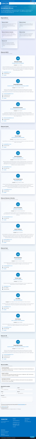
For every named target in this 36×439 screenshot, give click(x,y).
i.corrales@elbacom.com (8, 189)
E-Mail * (25, 388)
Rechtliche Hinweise (4, 432)
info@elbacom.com (16, 422)
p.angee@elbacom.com (7, 144)
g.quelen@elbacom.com (7, 166)
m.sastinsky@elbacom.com (8, 265)
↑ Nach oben (32, 437)
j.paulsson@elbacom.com (8, 239)
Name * (8, 388)
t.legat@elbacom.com (7, 286)
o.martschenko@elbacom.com (8, 93)
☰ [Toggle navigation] (34, 3)
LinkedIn (5, 75)
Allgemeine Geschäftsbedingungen (5, 435)
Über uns (26, 420)
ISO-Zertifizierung (28, 421)
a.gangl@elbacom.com (7, 72)
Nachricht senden (4, 406)
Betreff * (25, 392)
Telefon (8, 392)
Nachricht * (17, 398)
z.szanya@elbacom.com (7, 327)
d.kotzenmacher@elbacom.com (9, 117)
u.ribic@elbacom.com (7, 306)
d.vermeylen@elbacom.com (8, 216)
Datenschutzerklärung (21, 404)
